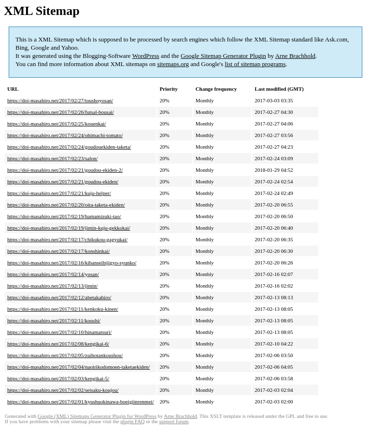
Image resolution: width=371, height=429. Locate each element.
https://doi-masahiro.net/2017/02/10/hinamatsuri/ (59, 332)
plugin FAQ (132, 421)
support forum (173, 421)
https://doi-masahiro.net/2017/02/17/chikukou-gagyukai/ (67, 239)
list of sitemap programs (255, 64)
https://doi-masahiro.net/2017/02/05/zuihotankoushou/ (65, 355)
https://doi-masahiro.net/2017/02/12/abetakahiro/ (59, 297)
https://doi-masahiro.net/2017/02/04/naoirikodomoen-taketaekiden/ (78, 367)
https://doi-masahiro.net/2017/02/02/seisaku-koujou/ (63, 390)
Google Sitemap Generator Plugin (223, 55)
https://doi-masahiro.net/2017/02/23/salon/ (52, 158)
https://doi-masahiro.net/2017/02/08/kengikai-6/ (58, 343)
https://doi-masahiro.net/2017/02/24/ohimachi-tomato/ (65, 135)
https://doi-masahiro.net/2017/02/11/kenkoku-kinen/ (62, 309)
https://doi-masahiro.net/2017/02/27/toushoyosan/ (60, 100)
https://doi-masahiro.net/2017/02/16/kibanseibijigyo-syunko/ (71, 262)
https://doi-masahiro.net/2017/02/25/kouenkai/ (56, 123)
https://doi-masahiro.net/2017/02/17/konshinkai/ (58, 251)
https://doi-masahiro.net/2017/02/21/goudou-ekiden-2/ (65, 170)
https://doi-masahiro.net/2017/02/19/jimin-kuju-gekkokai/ (68, 228)
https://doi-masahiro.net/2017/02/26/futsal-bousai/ (60, 112)
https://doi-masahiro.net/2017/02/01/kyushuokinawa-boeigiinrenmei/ (80, 401)
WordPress (145, 55)
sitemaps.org (173, 64)
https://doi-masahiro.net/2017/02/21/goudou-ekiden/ (62, 181)
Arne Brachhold (295, 55)
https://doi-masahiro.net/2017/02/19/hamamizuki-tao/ (64, 216)
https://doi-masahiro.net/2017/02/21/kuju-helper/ (59, 193)
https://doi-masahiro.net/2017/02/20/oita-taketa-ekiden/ (66, 205)
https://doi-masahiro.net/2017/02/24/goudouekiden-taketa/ (69, 147)
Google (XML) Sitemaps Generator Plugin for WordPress (97, 416)
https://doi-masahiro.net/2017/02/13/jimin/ (52, 286)
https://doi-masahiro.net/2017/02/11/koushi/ (53, 320)
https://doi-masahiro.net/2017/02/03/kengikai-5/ (58, 378)
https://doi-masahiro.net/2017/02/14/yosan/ (53, 274)
